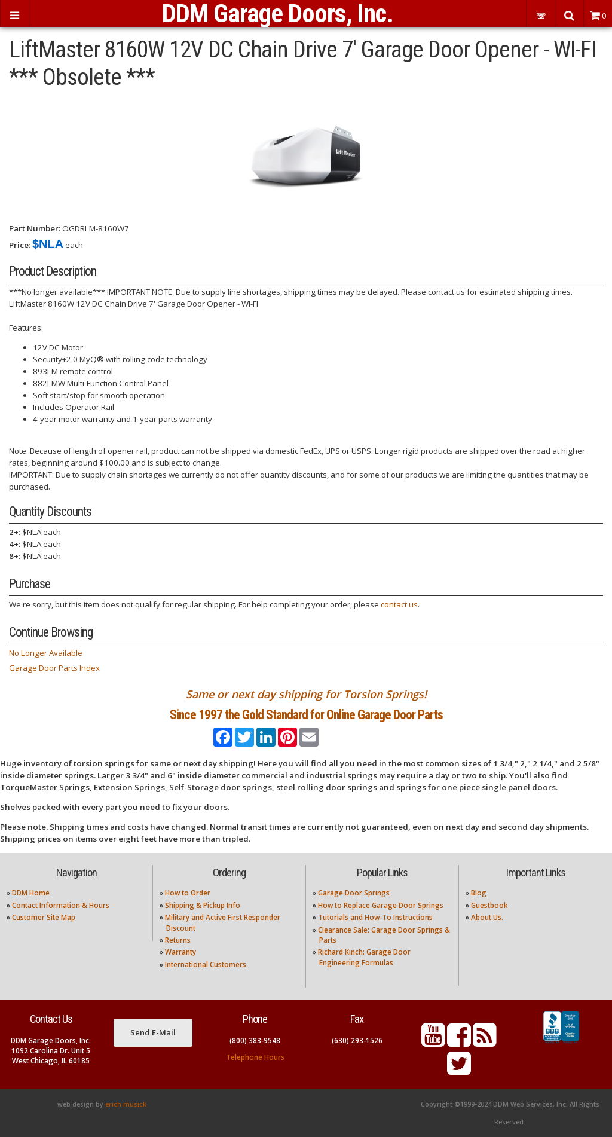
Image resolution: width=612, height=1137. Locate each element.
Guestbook (489, 905)
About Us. (487, 917)
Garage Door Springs (354, 892)
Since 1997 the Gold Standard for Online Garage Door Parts (306, 714)
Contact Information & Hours (60, 905)
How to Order (187, 892)
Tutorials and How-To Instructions (375, 917)
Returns (178, 940)
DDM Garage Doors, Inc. (277, 13)
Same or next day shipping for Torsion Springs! (306, 694)
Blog (478, 892)
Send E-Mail (153, 1032)
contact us (399, 604)
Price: (19, 245)
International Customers (205, 964)
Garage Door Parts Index (54, 667)
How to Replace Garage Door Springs (380, 905)
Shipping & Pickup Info (202, 905)
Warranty (180, 951)
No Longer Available (45, 652)
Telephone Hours (255, 1057)
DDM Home (31, 892)
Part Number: (34, 228)
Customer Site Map (43, 917)
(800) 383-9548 (255, 1040)
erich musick (125, 1104)
